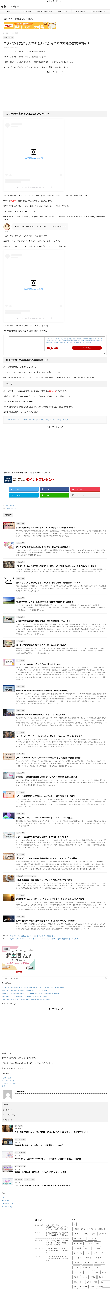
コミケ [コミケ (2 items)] (97, 1243)
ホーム (9, 12)
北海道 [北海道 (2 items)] (104, 1272)
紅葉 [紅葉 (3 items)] (92, 1287)
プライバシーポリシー (98, 12)
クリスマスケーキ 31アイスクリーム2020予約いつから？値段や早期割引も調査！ (49, 758)
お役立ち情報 (9, 505)
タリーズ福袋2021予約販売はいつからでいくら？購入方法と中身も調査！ (46, 796)
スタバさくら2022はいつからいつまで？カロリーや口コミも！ (33, 936)
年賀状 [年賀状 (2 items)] (93, 1277)
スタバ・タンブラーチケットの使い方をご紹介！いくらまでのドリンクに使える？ (49, 736)
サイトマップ (62, 12)
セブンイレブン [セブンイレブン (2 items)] (99, 1253)
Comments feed (7, 1203)
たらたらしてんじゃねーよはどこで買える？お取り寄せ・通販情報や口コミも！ (48, 583)
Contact (5, 1105)
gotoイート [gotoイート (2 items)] (77, 1234)
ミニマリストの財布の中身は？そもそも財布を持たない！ (39, 664)
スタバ (7, 508)
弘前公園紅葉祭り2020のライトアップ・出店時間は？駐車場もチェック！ (46, 528)
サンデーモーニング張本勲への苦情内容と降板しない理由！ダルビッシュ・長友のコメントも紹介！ (56, 566)
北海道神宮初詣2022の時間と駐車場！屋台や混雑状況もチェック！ (43, 621)
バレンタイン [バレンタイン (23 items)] (99, 1258)
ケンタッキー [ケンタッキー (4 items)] (78, 1243)
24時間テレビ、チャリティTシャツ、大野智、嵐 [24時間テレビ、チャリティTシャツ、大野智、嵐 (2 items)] (89, 1229)
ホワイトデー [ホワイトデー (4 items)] (99, 1263)
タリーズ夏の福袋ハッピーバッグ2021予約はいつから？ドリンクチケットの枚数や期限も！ (34, 987)
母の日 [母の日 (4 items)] (89, 1282)
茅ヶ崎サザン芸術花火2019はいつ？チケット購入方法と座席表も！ (43, 547)
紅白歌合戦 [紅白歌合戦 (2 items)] (83, 1287)
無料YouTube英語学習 (44, 12)
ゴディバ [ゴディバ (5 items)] (97, 1248)
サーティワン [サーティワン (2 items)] (78, 1253)
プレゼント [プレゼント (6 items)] (88, 1263)
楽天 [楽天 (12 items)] (81, 1282)
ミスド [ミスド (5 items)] (97, 1267)
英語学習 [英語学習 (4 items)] (100, 1287)
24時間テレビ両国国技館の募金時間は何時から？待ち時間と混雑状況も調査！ (47, 777)
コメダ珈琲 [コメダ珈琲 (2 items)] (77, 1248)
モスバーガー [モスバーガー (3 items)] (78, 1272)
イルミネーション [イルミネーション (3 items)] (79, 1238)
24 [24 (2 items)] (74, 1224)
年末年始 (13, 508)
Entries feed (6, 1200)
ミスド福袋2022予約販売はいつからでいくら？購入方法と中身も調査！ (45, 880)
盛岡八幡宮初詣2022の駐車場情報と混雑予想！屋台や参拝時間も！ (43, 691)
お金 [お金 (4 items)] (93, 1234)
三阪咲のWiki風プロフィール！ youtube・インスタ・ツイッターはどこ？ (45, 818)
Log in (4, 1197)
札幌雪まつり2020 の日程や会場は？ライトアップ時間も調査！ (41, 715)
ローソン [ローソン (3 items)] (89, 1272)
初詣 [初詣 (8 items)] (96, 1272)
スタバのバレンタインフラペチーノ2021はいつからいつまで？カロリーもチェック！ (38, 420)
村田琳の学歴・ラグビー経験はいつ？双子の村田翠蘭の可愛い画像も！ (44, 602)
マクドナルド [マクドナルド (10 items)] (87, 1267)
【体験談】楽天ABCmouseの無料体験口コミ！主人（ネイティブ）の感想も (47, 858)
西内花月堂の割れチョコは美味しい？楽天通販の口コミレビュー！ (25, 990)
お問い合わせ (80, 12)
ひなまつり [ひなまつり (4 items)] (102, 1234)
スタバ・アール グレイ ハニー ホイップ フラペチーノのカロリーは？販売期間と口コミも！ (43, 939)
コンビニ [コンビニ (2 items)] (87, 1248)
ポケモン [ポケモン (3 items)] (76, 1267)
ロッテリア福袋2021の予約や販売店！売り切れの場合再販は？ (41, 645)
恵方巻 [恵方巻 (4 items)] (101, 1277)
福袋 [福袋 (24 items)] (95, 1282)
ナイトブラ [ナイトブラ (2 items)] (77, 1258)
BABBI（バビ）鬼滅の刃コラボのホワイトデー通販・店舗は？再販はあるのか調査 (30, 993)
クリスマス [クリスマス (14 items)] (92, 1238)
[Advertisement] (55, 91)
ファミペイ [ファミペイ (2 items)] (77, 1263)
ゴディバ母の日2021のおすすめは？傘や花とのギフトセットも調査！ (26, 999)
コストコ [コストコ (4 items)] (89, 1243)
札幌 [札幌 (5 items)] (75, 1282)
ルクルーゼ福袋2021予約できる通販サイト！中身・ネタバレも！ (42, 837)
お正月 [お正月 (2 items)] (86, 1234)
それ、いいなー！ (11, 6)
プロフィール (27, 12)
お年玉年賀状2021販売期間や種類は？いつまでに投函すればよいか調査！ (46, 921)
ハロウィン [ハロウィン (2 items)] (88, 1258)
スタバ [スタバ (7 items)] (88, 1253)
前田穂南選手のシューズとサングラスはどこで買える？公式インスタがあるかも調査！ (51, 899)
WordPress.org (7, 1206)
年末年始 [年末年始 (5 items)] (84, 1277)
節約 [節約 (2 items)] (75, 1287)
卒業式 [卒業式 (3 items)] (76, 1277)
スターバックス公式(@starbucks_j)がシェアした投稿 (33, 187)
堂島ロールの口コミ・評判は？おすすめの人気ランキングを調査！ (25, 996)
